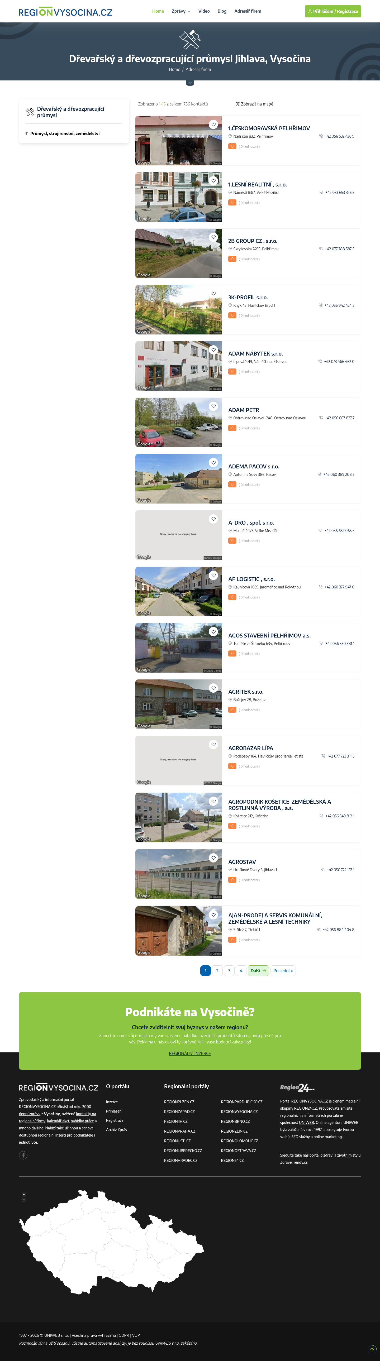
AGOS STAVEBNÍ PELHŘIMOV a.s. (269, 635)
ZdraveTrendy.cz (293, 1162)
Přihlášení (114, 1111)
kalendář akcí (58, 1121)
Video (204, 11)
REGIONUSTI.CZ (177, 1141)
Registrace (347, 11)
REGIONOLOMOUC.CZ (239, 1141)
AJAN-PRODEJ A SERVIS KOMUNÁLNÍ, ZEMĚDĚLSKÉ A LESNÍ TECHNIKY (275, 918)
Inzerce (112, 1102)
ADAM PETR (243, 409)
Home (158, 11)
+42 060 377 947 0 (336, 587)
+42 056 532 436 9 (336, 136)
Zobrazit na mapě (254, 104)
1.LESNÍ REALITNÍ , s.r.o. (257, 184)
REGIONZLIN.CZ (234, 1131)
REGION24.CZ (232, 1160)
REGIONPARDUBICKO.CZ (242, 1102)
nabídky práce (82, 1121)
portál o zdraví (322, 1155)
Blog (222, 11)
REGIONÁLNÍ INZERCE (190, 1053)
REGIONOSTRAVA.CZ (238, 1150)
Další (258, 970)
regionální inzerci (52, 1135)
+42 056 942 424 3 (336, 305)
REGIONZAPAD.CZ (179, 1111)
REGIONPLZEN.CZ (179, 1102)
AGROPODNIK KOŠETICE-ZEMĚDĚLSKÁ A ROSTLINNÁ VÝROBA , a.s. (279, 804)
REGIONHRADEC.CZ (180, 1160)
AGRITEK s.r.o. (245, 691)
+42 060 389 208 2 (336, 474)
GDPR (124, 1335)
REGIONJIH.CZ (176, 1121)
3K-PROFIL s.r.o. (248, 297)
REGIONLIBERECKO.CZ (183, 1150)
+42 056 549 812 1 (337, 816)
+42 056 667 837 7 (336, 418)
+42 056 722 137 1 (337, 870)
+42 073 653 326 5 (337, 192)
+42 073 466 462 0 (336, 361)
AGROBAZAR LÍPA (250, 748)
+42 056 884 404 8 (335, 929)
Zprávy (181, 11)
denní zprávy (29, 1113)
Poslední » (283, 970)
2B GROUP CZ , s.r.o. (252, 240)
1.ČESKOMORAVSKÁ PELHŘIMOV (269, 128)
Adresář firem (248, 11)
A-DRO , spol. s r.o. (251, 522)
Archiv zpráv (116, 1129)
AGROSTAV (242, 861)
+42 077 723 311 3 (337, 756)
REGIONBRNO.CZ (235, 1121)
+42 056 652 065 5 (336, 530)
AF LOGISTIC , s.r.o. (251, 579)
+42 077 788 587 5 (336, 249)
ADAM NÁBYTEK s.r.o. (255, 353)
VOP (136, 1335)
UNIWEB (306, 1122)
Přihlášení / (322, 11)
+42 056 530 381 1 (337, 643)
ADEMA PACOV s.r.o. (253, 466)
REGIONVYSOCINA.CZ (239, 1111)
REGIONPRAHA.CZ (179, 1131)
